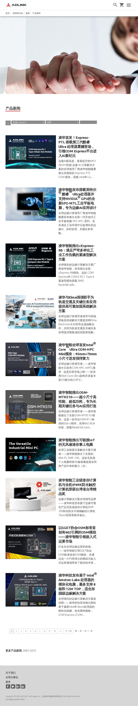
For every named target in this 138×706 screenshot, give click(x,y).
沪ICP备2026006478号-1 (15, 699)
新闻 (28, 13)
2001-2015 (29, 650)
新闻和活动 (18, 13)
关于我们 (11, 672)
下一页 (68, 631)
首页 (8, 13)
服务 (8, 681)
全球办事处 (12, 677)
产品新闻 (36, 13)
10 (54, 631)
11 (60, 631)
